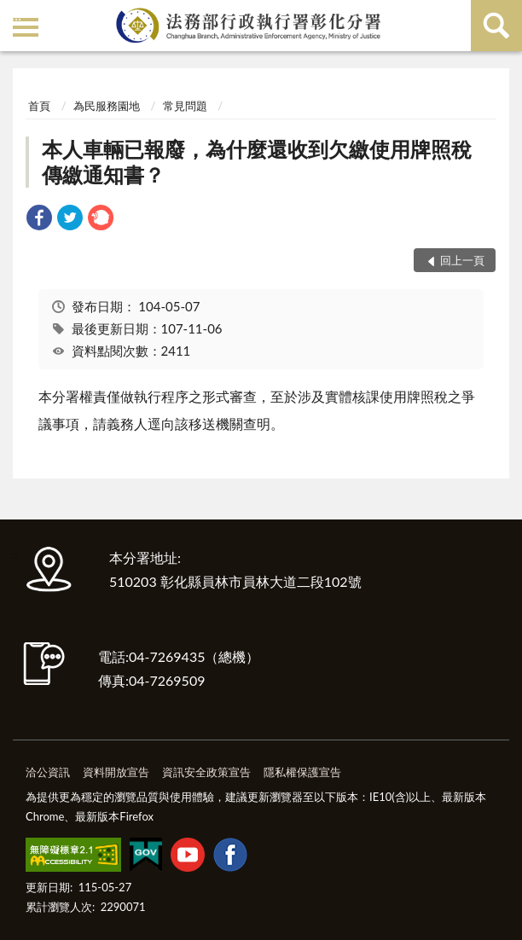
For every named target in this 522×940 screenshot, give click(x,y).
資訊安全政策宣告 (206, 772)
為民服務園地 (106, 106)
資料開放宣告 (116, 772)
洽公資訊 (48, 772)
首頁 (39, 106)
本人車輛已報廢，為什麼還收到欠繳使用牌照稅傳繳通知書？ (257, 161)
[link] (39, 220)
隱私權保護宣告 (302, 772)
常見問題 (185, 106)
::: (16, 15)
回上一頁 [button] (462, 260)
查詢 (496, 25)
